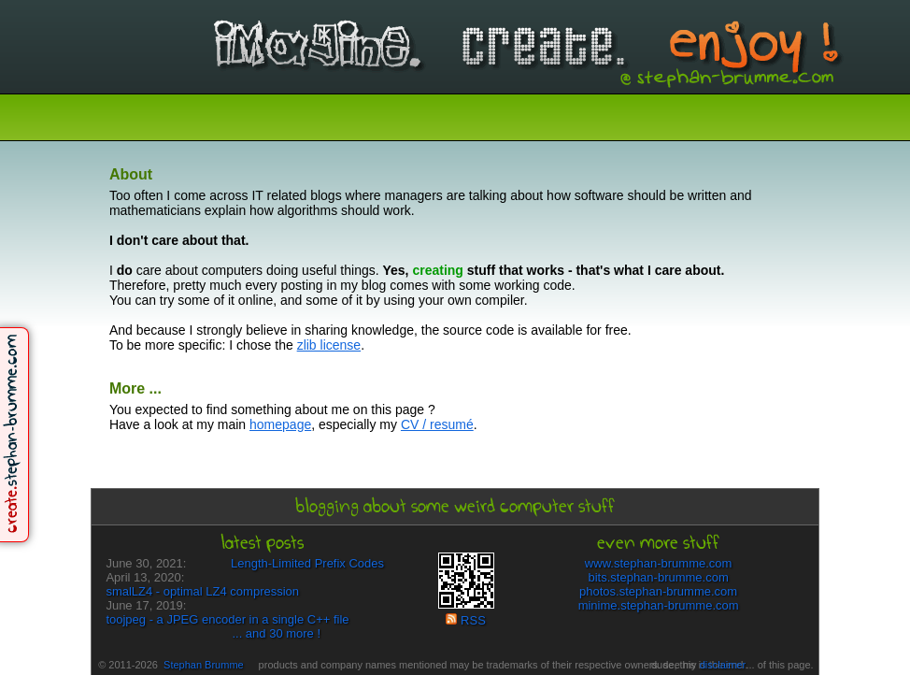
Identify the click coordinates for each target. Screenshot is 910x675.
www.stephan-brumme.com (658, 563)
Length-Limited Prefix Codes (307, 563)
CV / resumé (437, 424)
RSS (465, 620)
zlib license (329, 345)
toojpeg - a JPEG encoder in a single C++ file (227, 619)
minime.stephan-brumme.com (658, 605)
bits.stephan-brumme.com (658, 577)
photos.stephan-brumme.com (658, 591)
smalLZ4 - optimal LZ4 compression (202, 591)
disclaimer (723, 664)
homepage (280, 424)
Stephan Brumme (204, 664)
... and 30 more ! (276, 633)
